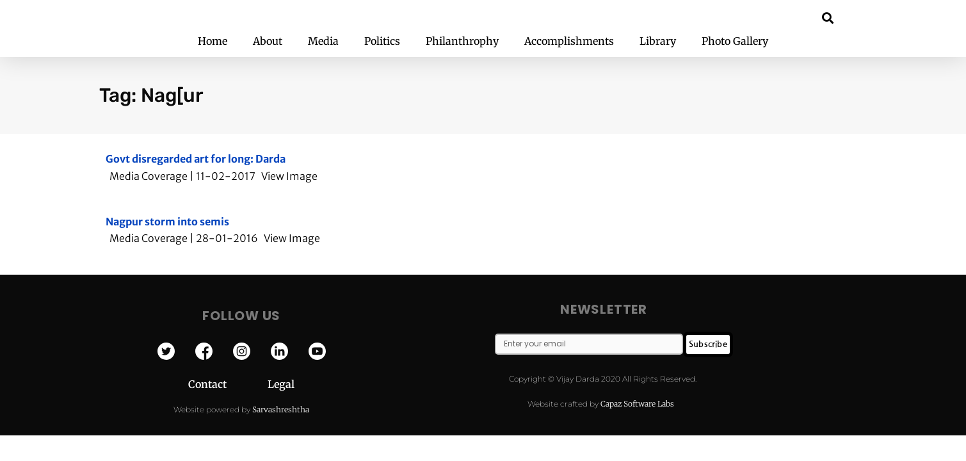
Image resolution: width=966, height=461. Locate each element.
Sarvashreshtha (280, 409)
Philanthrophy (462, 41)
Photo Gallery (735, 41)
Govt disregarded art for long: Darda (196, 158)
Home (212, 41)
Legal (281, 384)
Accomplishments (569, 41)
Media (323, 41)
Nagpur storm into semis (167, 221)
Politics (382, 41)
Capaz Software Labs (637, 403)
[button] (827, 17)
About (267, 41)
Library (658, 41)
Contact (228, 384)
